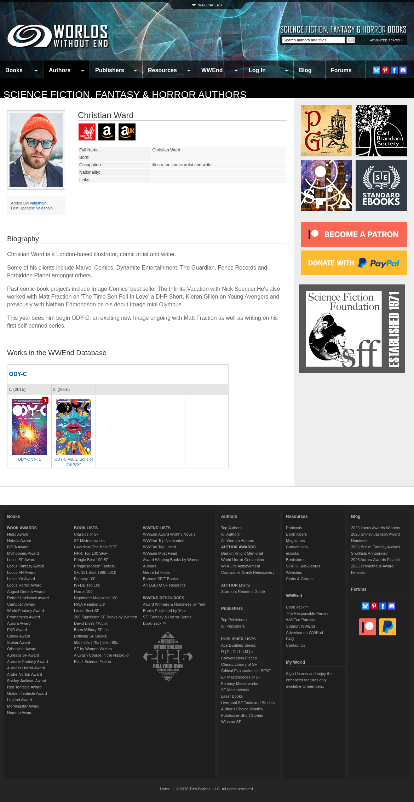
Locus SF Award (21, 560)
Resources (162, 70)
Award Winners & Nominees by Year (174, 604)
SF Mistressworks (89, 540)
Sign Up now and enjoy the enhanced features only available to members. (309, 679)
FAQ (290, 639)
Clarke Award (18, 636)
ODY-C (18, 374)
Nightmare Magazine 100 (95, 598)
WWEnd (212, 70)
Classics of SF (86, 534)
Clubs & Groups (300, 579)
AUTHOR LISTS (235, 585)
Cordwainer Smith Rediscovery (248, 572)
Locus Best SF (86, 610)
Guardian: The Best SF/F (95, 547)
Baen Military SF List (92, 630)
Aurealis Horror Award (26, 668)
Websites (294, 572)
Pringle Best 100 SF (91, 560)
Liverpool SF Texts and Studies (248, 702)
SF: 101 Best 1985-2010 (95, 572)
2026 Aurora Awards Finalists (376, 560)
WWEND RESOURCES (163, 598)
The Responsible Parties (307, 613)
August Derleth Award (26, 591)
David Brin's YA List (91, 623)
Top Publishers (234, 620)
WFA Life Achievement (240, 566)
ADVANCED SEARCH (386, 40)
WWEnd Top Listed (159, 547)
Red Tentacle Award (24, 687)
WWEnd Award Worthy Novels (169, 534)
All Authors (230, 534)
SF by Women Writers (93, 649)
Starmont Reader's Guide (243, 591)
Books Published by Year (164, 610)
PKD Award (17, 630)
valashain (38, 203)
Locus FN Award (21, 572)
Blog (305, 70)
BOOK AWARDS (22, 528)
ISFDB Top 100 (87, 585)
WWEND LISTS (157, 528)
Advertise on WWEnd (304, 632)
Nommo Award (20, 712)
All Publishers (233, 626)
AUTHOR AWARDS (238, 547)
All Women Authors (237, 540)
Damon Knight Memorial (242, 553)
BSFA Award (18, 547)
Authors (59, 70)
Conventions (296, 547)
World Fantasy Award (25, 610)
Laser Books (232, 696)
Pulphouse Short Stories (242, 715)
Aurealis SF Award (23, 655)
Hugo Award (17, 534)
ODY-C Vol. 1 (29, 459)
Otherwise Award (21, 649)
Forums (341, 70)
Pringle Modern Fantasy (94, 566)
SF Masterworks (235, 690)
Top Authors (231, 528)
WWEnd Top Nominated (163, 540)
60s (87, 642)
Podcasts (294, 528)
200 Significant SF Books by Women (105, 617)
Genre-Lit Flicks (156, 572)
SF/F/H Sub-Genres (303, 566)
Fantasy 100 (85, 579)
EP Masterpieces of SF (241, 677)
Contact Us (295, 645)
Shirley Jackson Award (26, 681)
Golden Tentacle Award (27, 693)
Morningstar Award (23, 706)
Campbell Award (21, 604)
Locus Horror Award (24, 585)
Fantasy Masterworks (239, 683)
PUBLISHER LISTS (238, 639)
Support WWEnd (300, 626)
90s (115, 642)
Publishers (109, 70)
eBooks (292, 553)
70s (96, 642)
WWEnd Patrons (300, 620)
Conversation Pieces (239, 658)
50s (77, 642)
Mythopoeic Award (23, 553)
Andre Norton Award (24, 674)
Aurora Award (18, 623)
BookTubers (296, 534)
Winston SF (231, 722)
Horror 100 (83, 591)
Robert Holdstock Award (28, 598)
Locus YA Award (21, 579)
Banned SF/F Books (160, 579)
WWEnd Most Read (160, 553)
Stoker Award (18, 642)
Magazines (295, 540)
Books (14, 70)
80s (105, 642)
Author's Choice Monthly (242, 709)
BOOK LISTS (86, 528)
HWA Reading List (89, 604)
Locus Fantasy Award (25, 566)
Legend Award (19, 700)
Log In (257, 70)
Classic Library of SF (239, 664)
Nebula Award (19, 540)
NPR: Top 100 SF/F (91, 553)
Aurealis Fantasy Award (27, 661)
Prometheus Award (23, 617)
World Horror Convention (242, 560)
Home (165, 789)
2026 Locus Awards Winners (375, 528)
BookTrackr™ (155, 623)
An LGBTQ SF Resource (164, 585)
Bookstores (295, 560)
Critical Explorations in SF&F (246, 671)
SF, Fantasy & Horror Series (167, 617)
